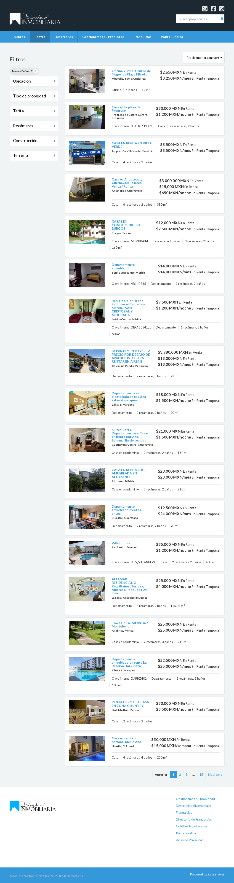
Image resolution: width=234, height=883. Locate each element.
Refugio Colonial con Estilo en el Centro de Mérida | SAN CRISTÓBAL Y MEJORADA (128, 308)
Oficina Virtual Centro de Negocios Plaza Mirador (131, 72)
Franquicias (143, 37)
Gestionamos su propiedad (195, 799)
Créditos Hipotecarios (192, 826)
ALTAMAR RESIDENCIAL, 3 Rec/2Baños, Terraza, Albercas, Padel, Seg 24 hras (129, 586)
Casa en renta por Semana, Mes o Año (126, 739)
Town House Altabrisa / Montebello (130, 624)
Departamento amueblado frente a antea (127, 509)
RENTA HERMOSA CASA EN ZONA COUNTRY (130, 703)
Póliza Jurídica (172, 37)
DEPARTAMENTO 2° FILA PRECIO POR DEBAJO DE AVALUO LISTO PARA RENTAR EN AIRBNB (131, 356)
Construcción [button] (34, 140)
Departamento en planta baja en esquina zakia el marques (129, 396)
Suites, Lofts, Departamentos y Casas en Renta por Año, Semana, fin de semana (130, 435)
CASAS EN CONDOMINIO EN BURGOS (126, 224)
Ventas (19, 37)
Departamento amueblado (123, 266)
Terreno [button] (34, 155)
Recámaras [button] (34, 125)
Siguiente (215, 774)
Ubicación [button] (34, 80)
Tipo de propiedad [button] (34, 95)
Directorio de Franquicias (194, 819)
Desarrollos (64, 37)
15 (201, 774)
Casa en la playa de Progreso (126, 108)
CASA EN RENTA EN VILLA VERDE (132, 144)
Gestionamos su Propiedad (103, 37)
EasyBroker (216, 874)
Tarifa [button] (34, 110)
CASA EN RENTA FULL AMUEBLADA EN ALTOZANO (128, 473)
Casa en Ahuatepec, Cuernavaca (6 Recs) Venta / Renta (127, 182)
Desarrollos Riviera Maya (193, 806)
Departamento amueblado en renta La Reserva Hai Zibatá (129, 662)
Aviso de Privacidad (190, 840)
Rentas (40, 37)
